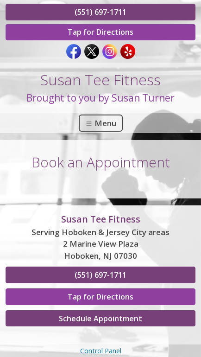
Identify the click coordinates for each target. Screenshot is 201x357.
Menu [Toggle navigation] (100, 123)
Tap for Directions (100, 32)
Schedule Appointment (100, 318)
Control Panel (100, 350)
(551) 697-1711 (100, 12)
